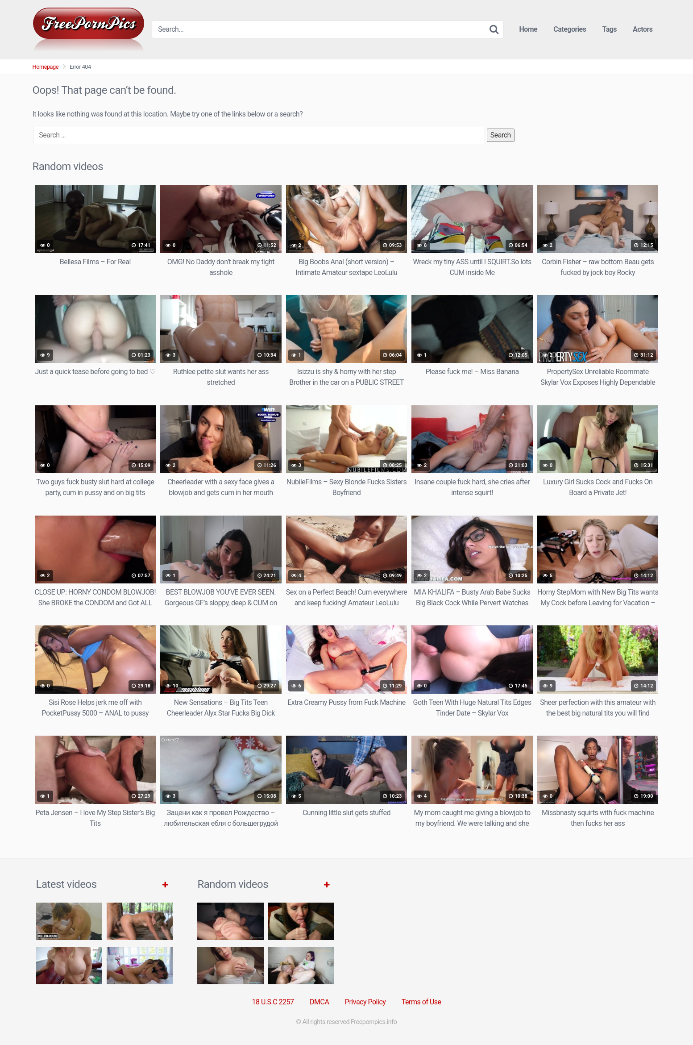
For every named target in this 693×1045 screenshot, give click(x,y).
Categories (569, 29)
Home (528, 29)
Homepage (46, 66)
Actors (642, 29)
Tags (609, 29)
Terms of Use (421, 1002)
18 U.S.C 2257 (273, 1002)
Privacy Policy (365, 1002)
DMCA (319, 1002)
